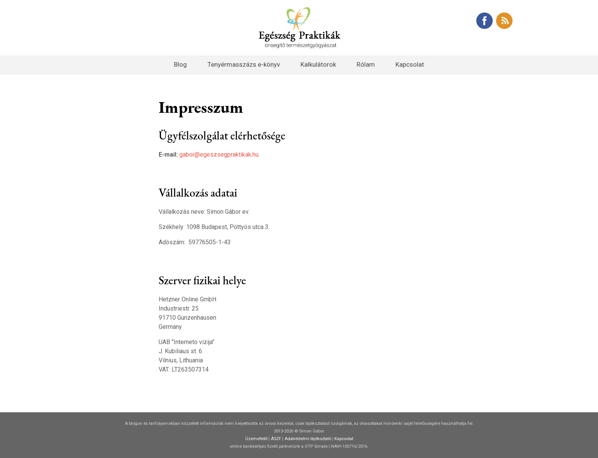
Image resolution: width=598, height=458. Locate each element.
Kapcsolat (409, 64)
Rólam (366, 64)
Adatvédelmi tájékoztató (308, 438)
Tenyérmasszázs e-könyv (243, 64)
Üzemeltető (256, 438)
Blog (180, 64)
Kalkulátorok (318, 64)
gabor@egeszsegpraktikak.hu (219, 154)
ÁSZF (276, 438)
